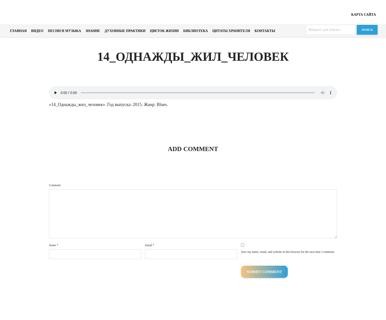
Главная (18, 31)
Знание (92, 31)
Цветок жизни (164, 31)
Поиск (367, 29)
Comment (55, 185)
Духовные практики (125, 31)
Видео (37, 31)
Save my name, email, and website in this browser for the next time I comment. (288, 251)
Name (53, 245)
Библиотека (195, 31)
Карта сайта (363, 14)
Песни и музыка (64, 31)
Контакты (265, 31)
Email (149, 245)
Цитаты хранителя (231, 31)
